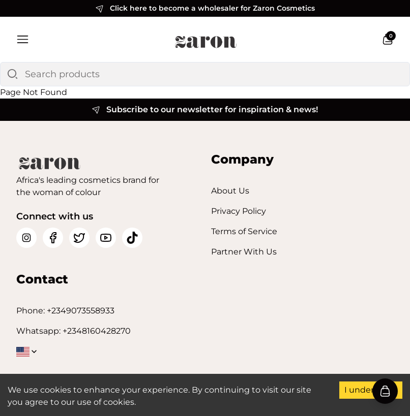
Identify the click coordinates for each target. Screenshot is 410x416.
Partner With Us (244, 252)
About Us (230, 191)
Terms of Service (244, 231)
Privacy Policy (238, 211)
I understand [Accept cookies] (370, 390)
